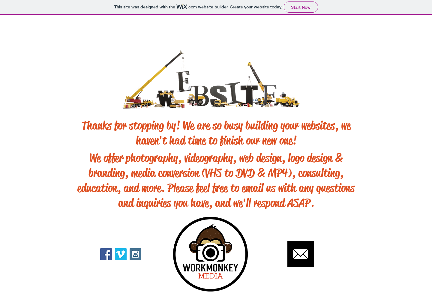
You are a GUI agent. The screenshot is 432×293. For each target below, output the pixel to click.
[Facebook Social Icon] (106, 254)
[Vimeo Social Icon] (121, 254)
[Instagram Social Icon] (135, 254)
